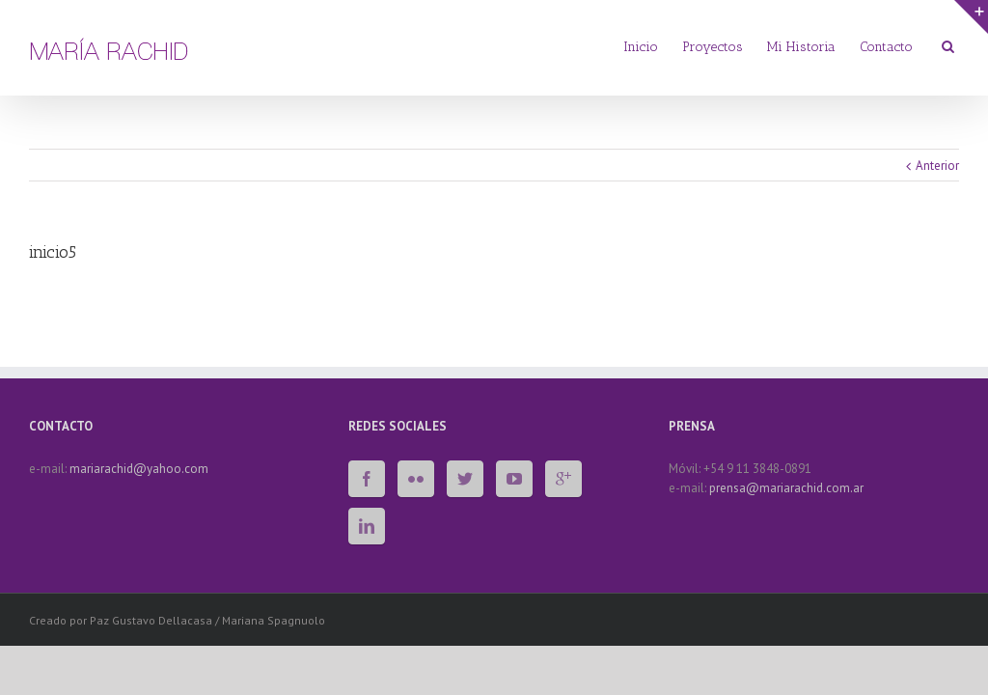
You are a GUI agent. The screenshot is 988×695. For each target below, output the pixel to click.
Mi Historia (801, 47)
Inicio (640, 47)
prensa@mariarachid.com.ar (786, 488)
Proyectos (712, 47)
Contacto (886, 47)
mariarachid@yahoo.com (138, 468)
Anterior (937, 165)
